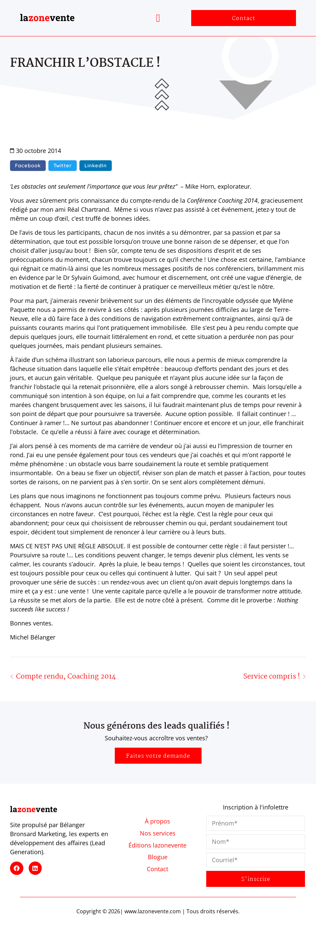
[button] (158, 18)
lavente (47, 17)
